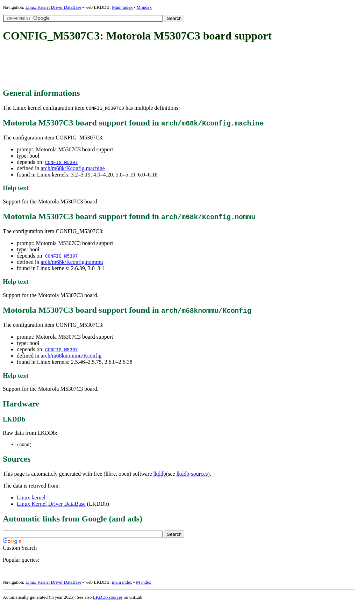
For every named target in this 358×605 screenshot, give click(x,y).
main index (122, 582)
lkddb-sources (192, 474)
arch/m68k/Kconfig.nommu (72, 262)
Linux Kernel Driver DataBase (53, 7)
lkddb (159, 474)
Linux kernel (31, 498)
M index (144, 7)
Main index (122, 7)
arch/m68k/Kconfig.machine (73, 168)
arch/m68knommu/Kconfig (71, 356)
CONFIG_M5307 (61, 162)
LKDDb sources (108, 597)
